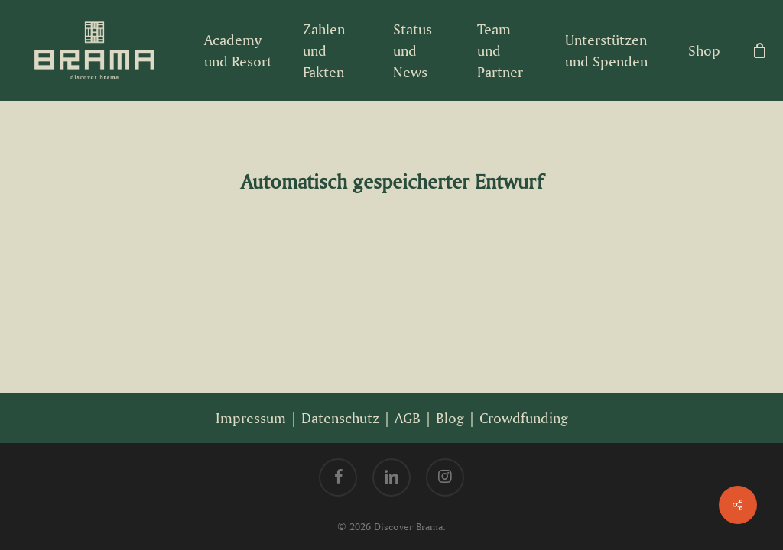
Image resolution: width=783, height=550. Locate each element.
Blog (450, 418)
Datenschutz (340, 418)
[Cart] (759, 50)
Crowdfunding (523, 418)
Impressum (251, 418)
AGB (408, 418)
